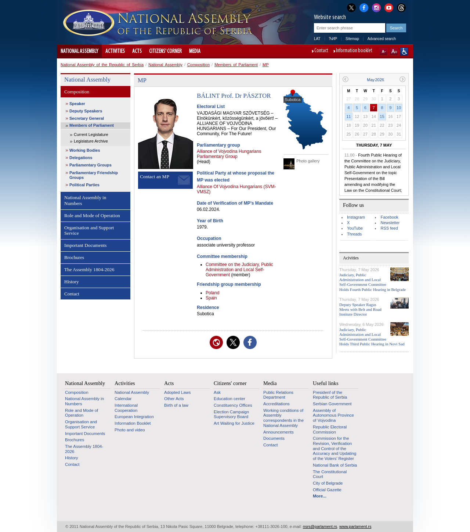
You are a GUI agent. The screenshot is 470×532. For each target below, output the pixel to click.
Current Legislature (91, 134)
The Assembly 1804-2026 (89, 269)
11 (348, 116)
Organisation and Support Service (89, 230)
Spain (211, 298)
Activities (115, 51)
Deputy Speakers (85, 111)
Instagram (356, 217)
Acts (137, 51)
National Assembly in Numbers (85, 200)
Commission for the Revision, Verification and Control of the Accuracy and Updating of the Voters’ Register (334, 448)
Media (194, 51)
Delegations (80, 157)
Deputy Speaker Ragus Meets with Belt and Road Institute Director (360, 309)
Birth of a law (176, 405)
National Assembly (79, 51)
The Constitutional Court (330, 474)
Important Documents (85, 245)
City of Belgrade (328, 483)
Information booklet (354, 51)
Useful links (326, 383)
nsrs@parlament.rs (320, 526)
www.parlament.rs (355, 526)
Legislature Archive (91, 141)
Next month (403, 79)
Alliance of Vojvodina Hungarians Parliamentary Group (229, 154)
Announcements (278, 432)
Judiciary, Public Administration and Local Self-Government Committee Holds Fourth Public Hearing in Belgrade (372, 282)
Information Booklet (133, 423)
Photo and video (130, 430)
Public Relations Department (278, 395)
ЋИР (333, 39)
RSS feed (389, 228)
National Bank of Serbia (335, 465)
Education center (229, 398)
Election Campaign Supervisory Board (231, 414)
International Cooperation (126, 408)
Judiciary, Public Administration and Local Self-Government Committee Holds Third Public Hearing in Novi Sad (372, 336)
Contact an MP (154, 176)
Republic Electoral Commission (330, 429)
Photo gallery (307, 161)
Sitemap (352, 39)
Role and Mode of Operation (92, 215)
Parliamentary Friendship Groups (93, 175)
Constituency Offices (233, 405)
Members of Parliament (236, 64)
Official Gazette (327, 490)
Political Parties (84, 185)
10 (399, 107)
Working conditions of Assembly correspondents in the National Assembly (283, 418)
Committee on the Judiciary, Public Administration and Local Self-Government (239, 269)
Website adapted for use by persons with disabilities (404, 51)
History (71, 281)
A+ (394, 51)
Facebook (389, 217)
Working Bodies (84, 150)
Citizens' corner (165, 51)
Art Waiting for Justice (234, 423)
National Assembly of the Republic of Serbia (102, 64)
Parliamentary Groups (90, 165)
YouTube (355, 228)
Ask (217, 392)
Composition (198, 64)
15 (382, 116)
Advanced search (382, 39)
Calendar (123, 398)
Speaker (77, 103)
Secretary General (86, 118)
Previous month (345, 79)
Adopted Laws (177, 392)
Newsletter (390, 222)
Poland (212, 292)
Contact (321, 51)
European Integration (134, 416)
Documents (274, 438)
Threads (354, 234)
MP (266, 64)
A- (383, 51)
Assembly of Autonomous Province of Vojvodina (333, 415)
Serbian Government (332, 404)
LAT (317, 39)
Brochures (74, 257)
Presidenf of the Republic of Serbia (330, 395)
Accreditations (276, 404)
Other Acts (174, 398)
